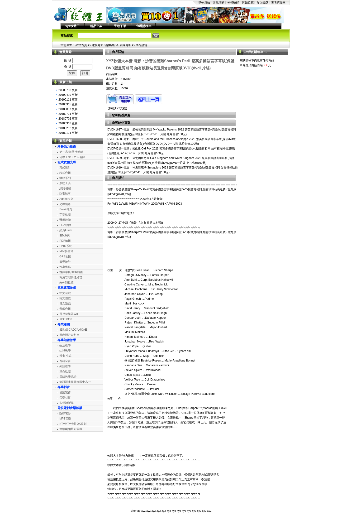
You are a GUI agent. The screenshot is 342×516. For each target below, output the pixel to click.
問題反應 (248, 2)
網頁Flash (65, 230)
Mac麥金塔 (66, 251)
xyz (143, 510)
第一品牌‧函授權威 (71, 152)
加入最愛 (262, 2)
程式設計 (65, 167)
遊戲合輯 (65, 308)
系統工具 (65, 183)
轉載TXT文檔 (117, 108)
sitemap (136, 510)
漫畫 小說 (65, 355)
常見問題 (218, 2)
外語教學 (65, 366)
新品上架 (96, 26)
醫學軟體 (65, 220)
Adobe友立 (66, 199)
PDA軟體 (65, 225)
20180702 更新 (68, 118)
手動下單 (120, 26)
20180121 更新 (68, 133)
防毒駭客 (65, 193)
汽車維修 (65, 267)
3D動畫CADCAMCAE (73, 329)
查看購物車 (278, 2)
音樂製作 (65, 392)
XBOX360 (65, 319)
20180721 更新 (68, 114)
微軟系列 (65, 178)
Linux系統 (65, 246)
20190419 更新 (68, 94)
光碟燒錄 (65, 204)
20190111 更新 (68, 99)
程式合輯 (65, 172)
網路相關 (65, 188)
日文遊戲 (65, 303)
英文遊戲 (65, 298)
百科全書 (65, 361)
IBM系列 (64, 235)
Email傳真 (65, 209)
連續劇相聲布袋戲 (70, 429)
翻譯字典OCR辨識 (71, 272)
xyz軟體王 (72, 26)
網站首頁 (81, 45)
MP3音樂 (65, 418)
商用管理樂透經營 (70, 277)
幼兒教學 (65, 350)
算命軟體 (65, 371)
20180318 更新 (68, 123)
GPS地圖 (65, 256)
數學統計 (65, 261)
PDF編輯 (65, 240)
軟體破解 (233, 2)
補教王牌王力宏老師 (72, 157)
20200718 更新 (68, 90)
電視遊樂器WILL (69, 314)
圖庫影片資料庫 (69, 335)
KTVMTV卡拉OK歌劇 (72, 423)
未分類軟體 (66, 282)
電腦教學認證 (67, 376)
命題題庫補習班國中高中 (75, 382)
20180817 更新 (68, 109)
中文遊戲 (65, 293)
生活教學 (65, 345)
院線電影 (125, 45)
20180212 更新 (68, 128)
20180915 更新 (68, 104)
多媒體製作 (66, 403)
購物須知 (204, 2)
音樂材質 (65, 397)
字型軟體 (65, 214)
